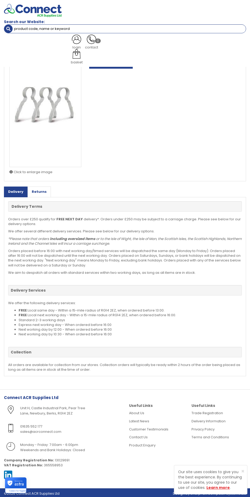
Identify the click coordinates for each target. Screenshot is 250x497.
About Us (136, 411)
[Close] (242, 471)
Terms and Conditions (210, 435)
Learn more (218, 487)
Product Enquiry (142, 443)
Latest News (139, 419)
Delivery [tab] (15, 190)
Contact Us (138, 435)
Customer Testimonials (148, 427)
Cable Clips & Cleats (52, 37)
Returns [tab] (39, 190)
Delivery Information (209, 419)
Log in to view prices (111, 62)
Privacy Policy (203, 427)
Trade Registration (207, 411)
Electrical (21, 37)
